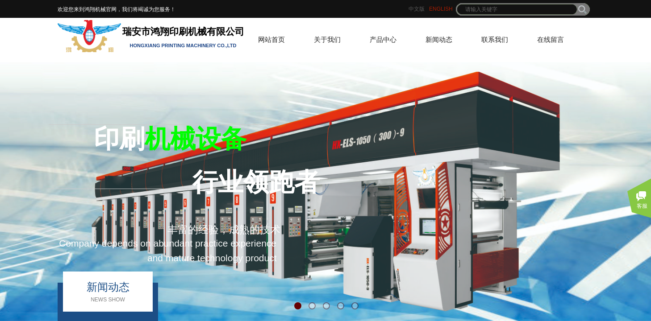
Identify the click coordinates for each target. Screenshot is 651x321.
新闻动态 (439, 39)
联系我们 (494, 39)
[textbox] (517, 9)
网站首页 (271, 39)
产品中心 (383, 39)
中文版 (417, 9)
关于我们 (327, 39)
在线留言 (550, 39)
